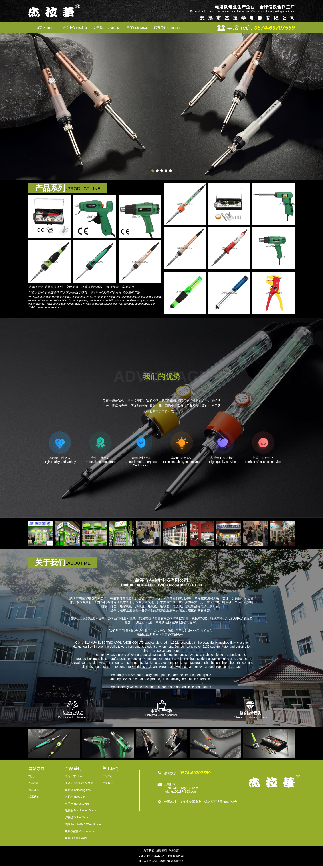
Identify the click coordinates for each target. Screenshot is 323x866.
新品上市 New (73, 776)
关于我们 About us (106, 27)
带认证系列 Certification (79, 783)
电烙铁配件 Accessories (79, 831)
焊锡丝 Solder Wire (76, 817)
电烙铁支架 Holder (76, 838)
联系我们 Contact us (168, 27)
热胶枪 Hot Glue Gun (77, 803)
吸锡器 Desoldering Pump (80, 810)
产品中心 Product (75, 27)
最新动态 (33, 790)
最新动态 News (137, 27)
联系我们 (33, 796)
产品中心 (33, 783)
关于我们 (148, 850)
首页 (31, 776)
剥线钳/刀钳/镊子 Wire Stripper (83, 824)
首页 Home (44, 27)
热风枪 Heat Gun (75, 796)
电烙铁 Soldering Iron (78, 790)
